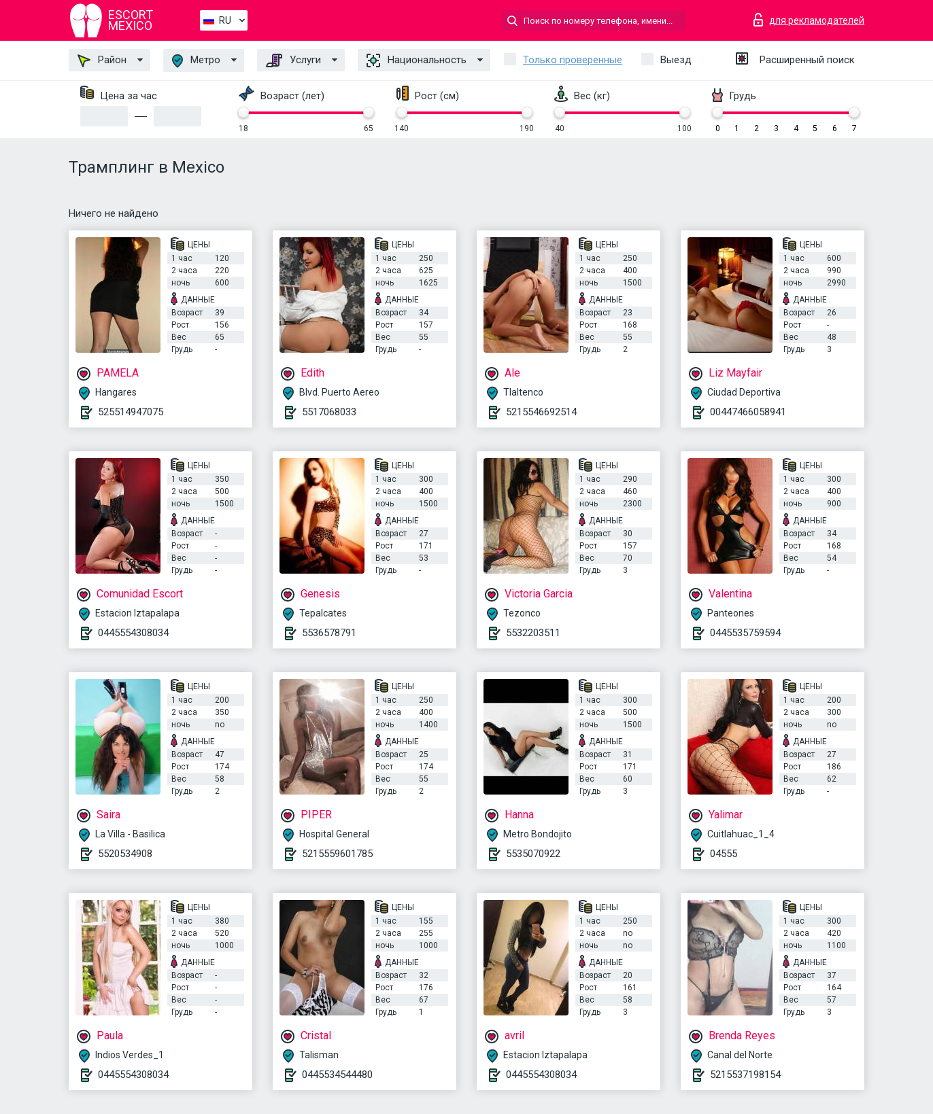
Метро (196, 61)
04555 (723, 854)
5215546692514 (541, 412)
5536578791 (329, 633)
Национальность (416, 60)
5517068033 (329, 412)
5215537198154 (745, 1074)
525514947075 (130, 412)
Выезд (676, 60)
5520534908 (125, 854)
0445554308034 (133, 633)
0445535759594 (745, 633)
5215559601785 (337, 854)
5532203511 (533, 633)
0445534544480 (337, 1074)
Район (102, 60)
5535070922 (533, 854)
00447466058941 (748, 412)
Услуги (293, 60)
